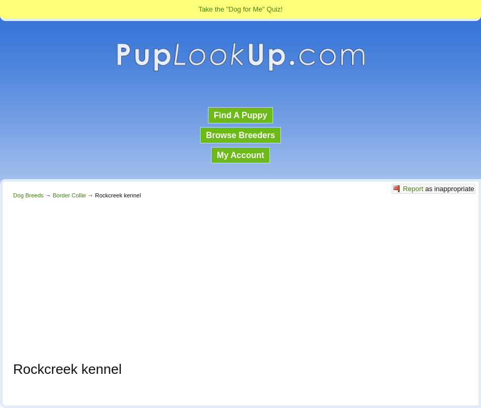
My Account (240, 155)
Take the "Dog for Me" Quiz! (240, 9)
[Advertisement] (240, 277)
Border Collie (69, 195)
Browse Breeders (240, 135)
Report (413, 189)
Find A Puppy (240, 115)
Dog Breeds (28, 195)
